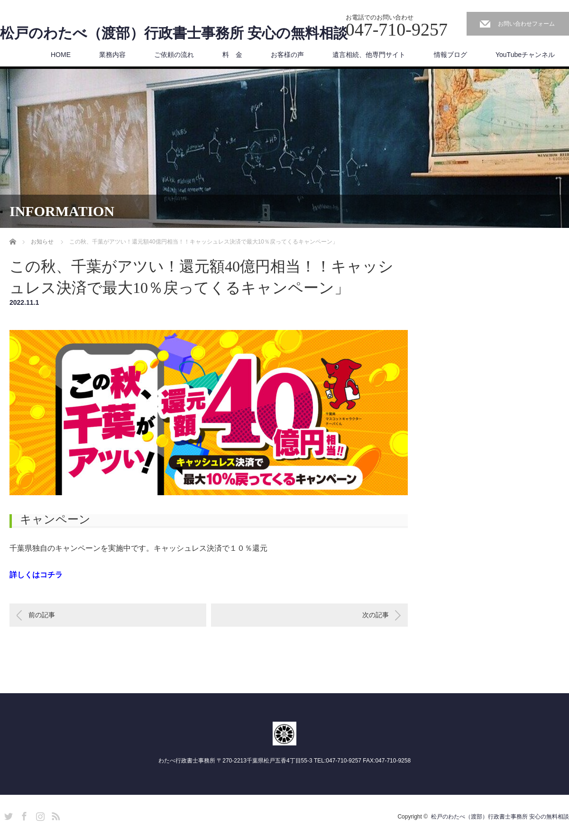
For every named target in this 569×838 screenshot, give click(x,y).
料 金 (232, 54)
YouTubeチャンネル (525, 54)
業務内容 (112, 54)
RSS (54, 815)
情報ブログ (450, 54)
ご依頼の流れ (174, 54)
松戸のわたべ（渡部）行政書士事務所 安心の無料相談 (174, 33)
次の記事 (375, 615)
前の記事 (41, 615)
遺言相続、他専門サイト (368, 54)
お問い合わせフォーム (526, 23)
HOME (61, 54)
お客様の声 (287, 54)
